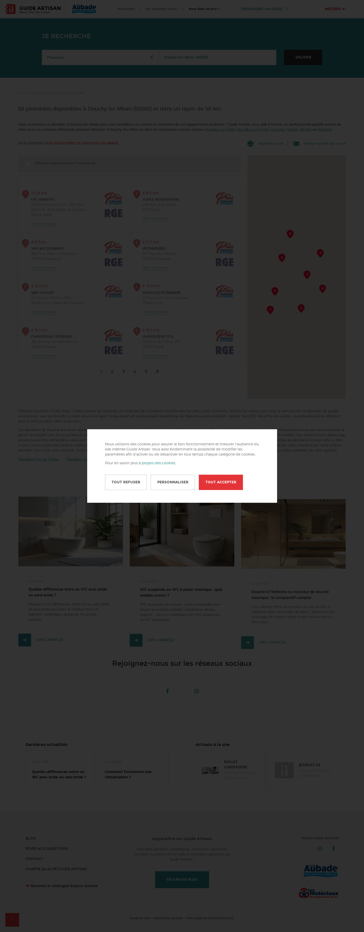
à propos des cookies (157, 463)
